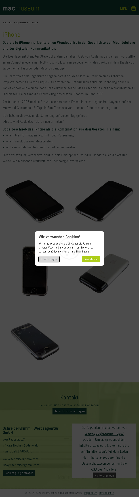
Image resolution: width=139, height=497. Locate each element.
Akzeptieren (91, 259)
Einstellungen (49, 259)
